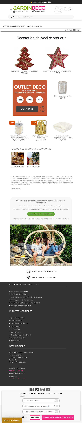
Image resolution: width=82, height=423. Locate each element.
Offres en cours (16, 321)
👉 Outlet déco (41, 2)
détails (24, 396)
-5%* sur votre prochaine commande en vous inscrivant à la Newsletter (41, 202)
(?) (39, 400)
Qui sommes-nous (18, 318)
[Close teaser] (23, 417)
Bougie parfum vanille (62, 96)
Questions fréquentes (19, 294)
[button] (12, 420)
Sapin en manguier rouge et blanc (24, 71)
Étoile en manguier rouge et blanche (57, 71)
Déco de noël (36, 26)
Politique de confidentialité (21, 306)
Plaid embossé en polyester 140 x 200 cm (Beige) (62, 137)
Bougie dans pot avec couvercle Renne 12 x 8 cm (18, 137)
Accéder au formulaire (17, 379)
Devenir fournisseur (18, 338)
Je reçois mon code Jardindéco (41, 214)
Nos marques (16, 332)
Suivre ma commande (19, 291)
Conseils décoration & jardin (21, 335)
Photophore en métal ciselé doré (41, 137)
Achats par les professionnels (22, 300)
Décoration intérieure (20, 26)
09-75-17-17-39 (16, 371)
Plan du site (15, 341)
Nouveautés (15, 326)
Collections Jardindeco (19, 324)
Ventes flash (15, 329)
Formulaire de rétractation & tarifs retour (26, 297)
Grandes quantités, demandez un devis (25, 303)
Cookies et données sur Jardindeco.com (41, 393)
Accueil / (6, 26)
